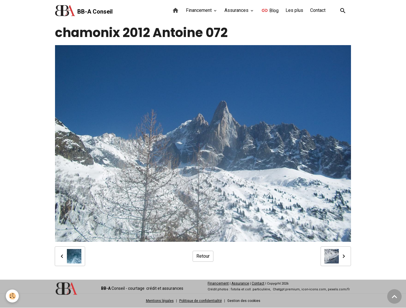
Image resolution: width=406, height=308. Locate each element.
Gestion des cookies (243, 301)
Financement (199, 10)
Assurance (240, 283)
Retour (203, 256)
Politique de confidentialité (200, 301)
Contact (317, 10)
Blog (270, 10)
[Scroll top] (394, 296)
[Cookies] (12, 296)
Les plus (294, 10)
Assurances (237, 10)
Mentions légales (160, 301)
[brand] (84, 10)
